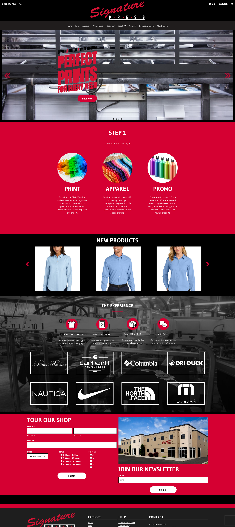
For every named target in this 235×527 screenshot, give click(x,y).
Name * (31, 426)
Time (61, 451)
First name (31, 435)
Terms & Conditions (126, 522)
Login (212, 4)
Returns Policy (124, 525)
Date (29, 451)
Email (121, 475)
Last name (77, 435)
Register (222, 4)
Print (90, 525)
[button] (20, 4)
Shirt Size (93, 451)
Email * (30, 440)
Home (90, 522)
